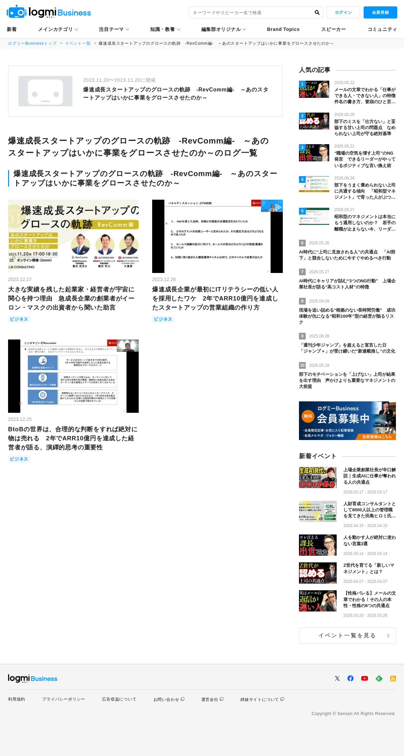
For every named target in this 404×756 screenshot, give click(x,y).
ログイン (343, 12)
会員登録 (380, 12)
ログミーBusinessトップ (32, 43)
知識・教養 (162, 29)
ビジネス (19, 319)
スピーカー (333, 29)
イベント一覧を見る (347, 635)
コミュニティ (382, 29)
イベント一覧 (78, 43)
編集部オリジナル (221, 29)
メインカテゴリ (55, 29)
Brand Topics (283, 29)
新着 (11, 29)
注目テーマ (111, 29)
